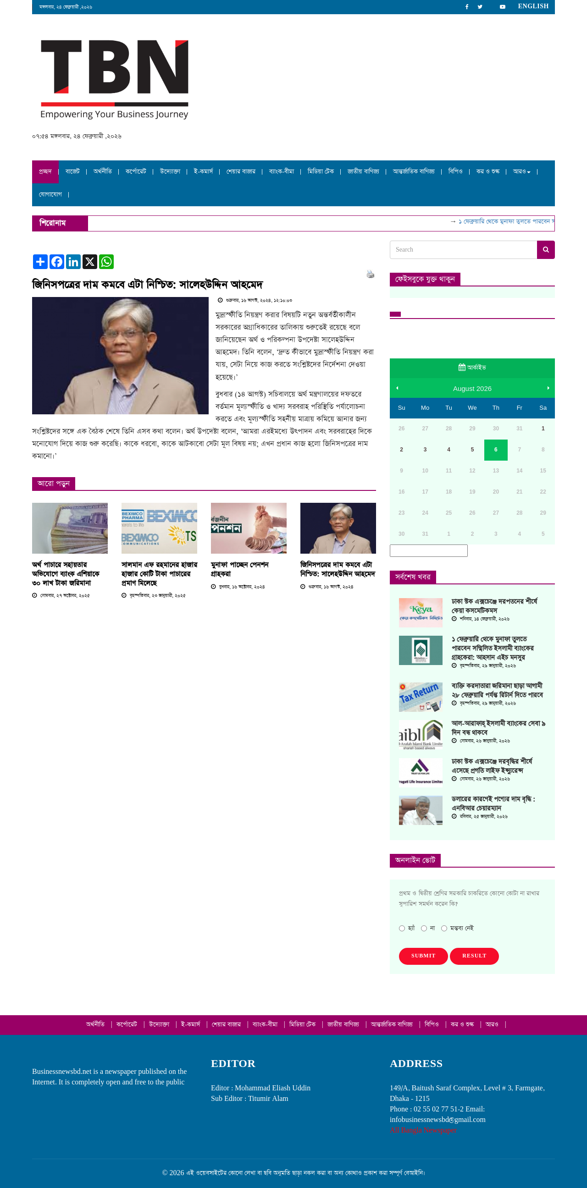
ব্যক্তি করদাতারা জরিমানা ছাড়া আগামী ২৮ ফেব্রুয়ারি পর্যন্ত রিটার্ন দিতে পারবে (497, 691)
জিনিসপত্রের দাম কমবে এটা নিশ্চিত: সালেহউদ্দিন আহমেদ (147, 285)
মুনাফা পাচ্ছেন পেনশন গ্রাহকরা (239, 569)
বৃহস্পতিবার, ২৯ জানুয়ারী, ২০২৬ (484, 666)
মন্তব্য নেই (457, 928)
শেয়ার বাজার (241, 171)
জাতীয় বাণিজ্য (363, 171)
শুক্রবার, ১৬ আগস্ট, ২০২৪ (327, 587)
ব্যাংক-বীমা (281, 171)
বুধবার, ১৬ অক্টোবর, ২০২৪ (238, 587)
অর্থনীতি (103, 171)
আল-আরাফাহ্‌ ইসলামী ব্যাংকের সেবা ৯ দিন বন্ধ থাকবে (498, 728)
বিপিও (456, 171)
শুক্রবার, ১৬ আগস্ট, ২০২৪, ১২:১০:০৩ (255, 300)
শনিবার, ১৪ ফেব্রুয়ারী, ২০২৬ (480, 619)
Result (474, 956)
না (428, 928)
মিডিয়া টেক (321, 171)
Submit (423, 956)
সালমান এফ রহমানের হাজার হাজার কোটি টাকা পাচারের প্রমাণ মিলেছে (159, 574)
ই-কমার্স (203, 171)
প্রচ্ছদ (45, 171)
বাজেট (73, 171)
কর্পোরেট (136, 171)
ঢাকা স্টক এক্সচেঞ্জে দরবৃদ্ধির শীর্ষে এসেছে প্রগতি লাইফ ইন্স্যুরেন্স (492, 766)
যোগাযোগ (50, 194)
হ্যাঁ (407, 928)
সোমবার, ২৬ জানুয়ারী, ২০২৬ (481, 741)
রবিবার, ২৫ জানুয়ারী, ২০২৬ (480, 817)
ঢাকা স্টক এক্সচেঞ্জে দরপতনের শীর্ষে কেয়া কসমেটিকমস (494, 606)
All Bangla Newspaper (423, 1130)
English (533, 6)
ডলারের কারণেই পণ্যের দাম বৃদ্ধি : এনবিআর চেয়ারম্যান (493, 804)
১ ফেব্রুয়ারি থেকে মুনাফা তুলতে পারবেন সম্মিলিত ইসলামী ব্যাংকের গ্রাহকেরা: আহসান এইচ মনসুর (493, 648)
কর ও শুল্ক (487, 171)
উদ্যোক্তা (170, 171)
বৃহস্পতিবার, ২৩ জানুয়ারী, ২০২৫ (154, 596)
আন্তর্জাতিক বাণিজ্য (414, 171)
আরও (493, 1024)
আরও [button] (522, 171)
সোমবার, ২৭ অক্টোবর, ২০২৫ (61, 596)
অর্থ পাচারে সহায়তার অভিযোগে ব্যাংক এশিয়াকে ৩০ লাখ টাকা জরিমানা (65, 574)
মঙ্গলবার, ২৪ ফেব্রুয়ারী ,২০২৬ (65, 7)
